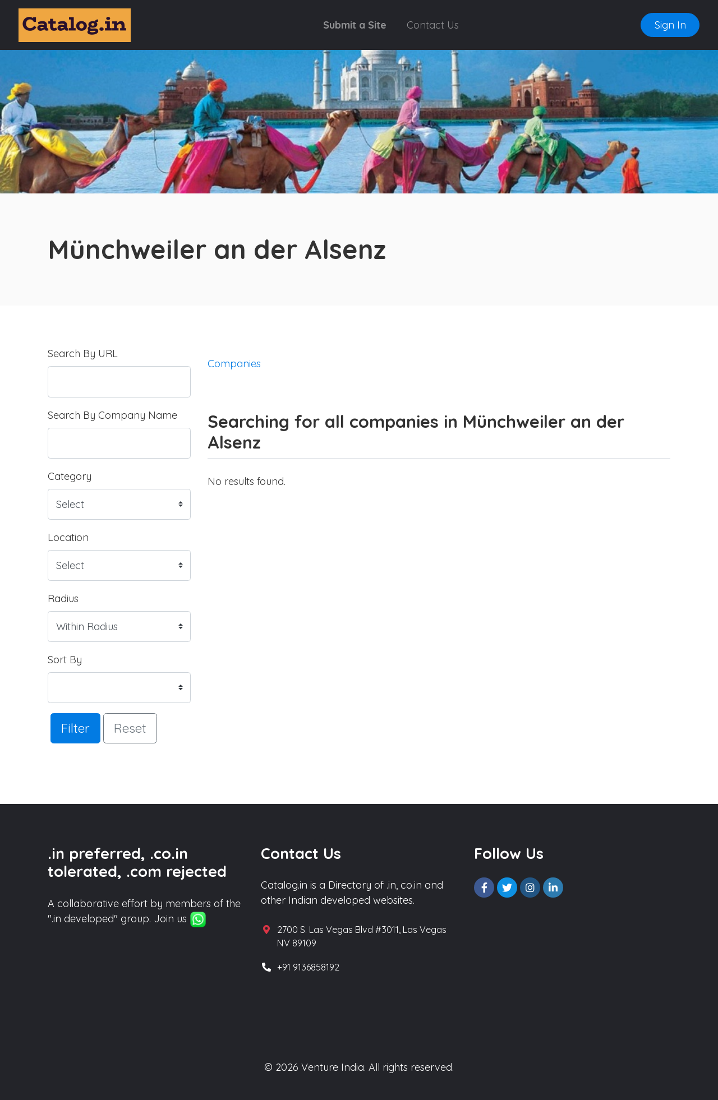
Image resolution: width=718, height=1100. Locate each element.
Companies (234, 363)
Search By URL (83, 353)
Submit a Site (354, 25)
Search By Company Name (112, 415)
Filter (75, 728)
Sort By (65, 659)
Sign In (670, 25)
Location (68, 537)
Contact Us (433, 25)
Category (69, 476)
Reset (130, 728)
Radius (63, 598)
